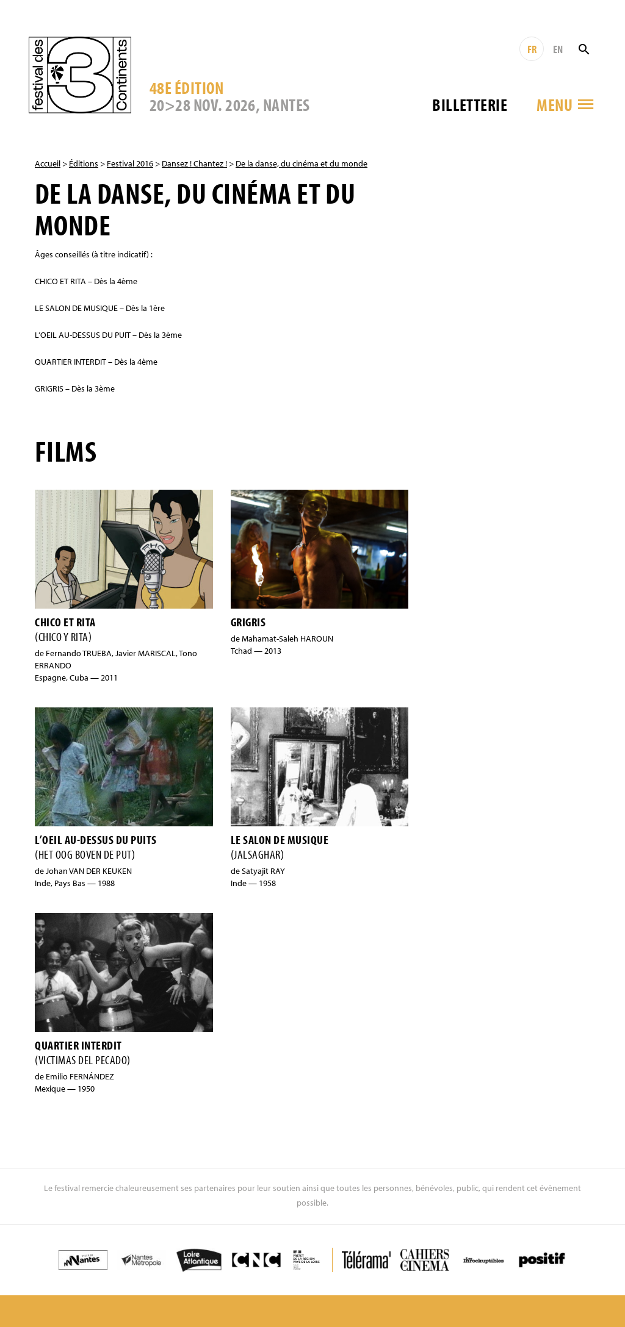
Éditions (83, 163)
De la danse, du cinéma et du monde (301, 163)
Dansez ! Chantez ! (194, 163)
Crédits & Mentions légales (472, 1281)
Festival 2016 (130, 163)
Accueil (47, 163)
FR (531, 49)
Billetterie (469, 104)
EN (558, 49)
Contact (387, 1281)
